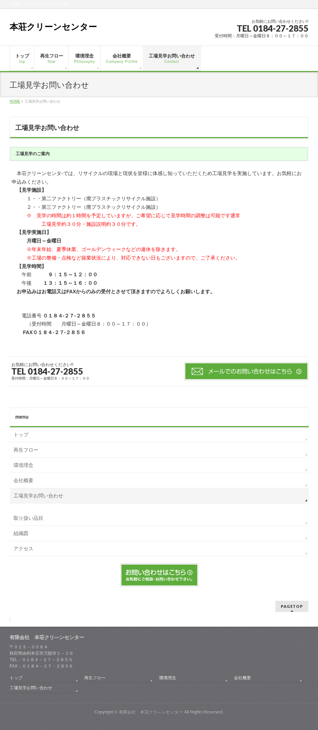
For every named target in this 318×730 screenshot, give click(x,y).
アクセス (23, 548)
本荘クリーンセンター (53, 27)
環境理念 (23, 465)
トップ (20, 434)
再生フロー (25, 450)
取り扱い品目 (28, 518)
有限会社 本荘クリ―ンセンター (151, 711)
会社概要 (23, 480)
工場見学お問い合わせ (38, 496)
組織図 (20, 533)
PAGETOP (292, 606)
